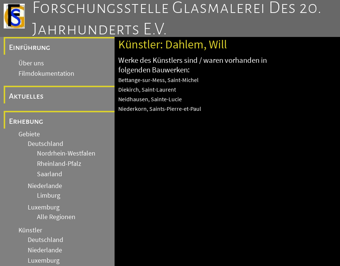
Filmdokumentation (46, 73)
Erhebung (26, 121)
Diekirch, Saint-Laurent (147, 89)
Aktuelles (26, 96)
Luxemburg (43, 207)
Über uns (31, 63)
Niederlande (45, 186)
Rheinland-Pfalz (59, 164)
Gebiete (29, 134)
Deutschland (45, 144)
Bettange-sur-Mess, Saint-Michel (158, 79)
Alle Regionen (56, 217)
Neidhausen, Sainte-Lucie (150, 99)
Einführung (29, 47)
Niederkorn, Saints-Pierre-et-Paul (159, 108)
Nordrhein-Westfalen (66, 153)
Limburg (48, 195)
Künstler (30, 230)
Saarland (49, 174)
